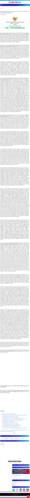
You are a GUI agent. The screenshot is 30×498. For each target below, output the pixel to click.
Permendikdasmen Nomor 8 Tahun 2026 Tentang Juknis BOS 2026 (12, 420)
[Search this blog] (16, 482)
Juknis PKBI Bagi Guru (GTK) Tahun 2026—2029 (9, 422)
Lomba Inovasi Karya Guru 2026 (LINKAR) (8, 413)
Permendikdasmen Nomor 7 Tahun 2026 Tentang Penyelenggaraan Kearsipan (14, 418)
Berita (1, 8)
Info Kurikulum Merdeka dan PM (16, 475)
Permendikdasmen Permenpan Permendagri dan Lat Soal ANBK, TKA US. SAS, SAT (15, 440)
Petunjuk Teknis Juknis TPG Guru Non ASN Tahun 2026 (10, 417)
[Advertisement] (14, 401)
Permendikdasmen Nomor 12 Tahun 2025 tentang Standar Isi (11, 425)
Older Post (14, 461)
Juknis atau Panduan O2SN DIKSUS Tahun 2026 (9, 416)
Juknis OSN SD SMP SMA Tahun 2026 (8, 421)
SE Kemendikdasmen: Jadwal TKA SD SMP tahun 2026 (10, 426)
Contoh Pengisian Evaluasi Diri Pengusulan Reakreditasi (10, 424)
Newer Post (10, 461)
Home (19, 461)
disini (5, 386)
